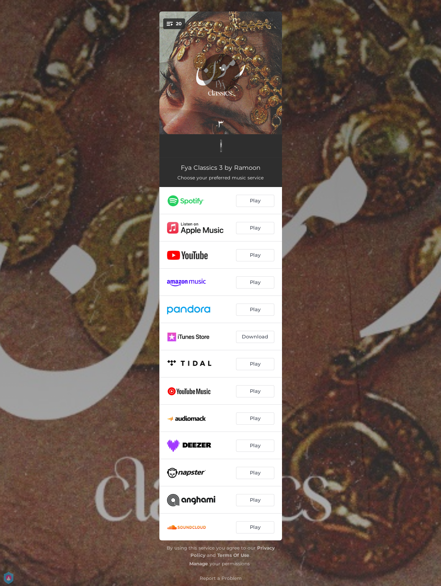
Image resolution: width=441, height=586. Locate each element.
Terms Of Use (233, 555)
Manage (198, 563)
